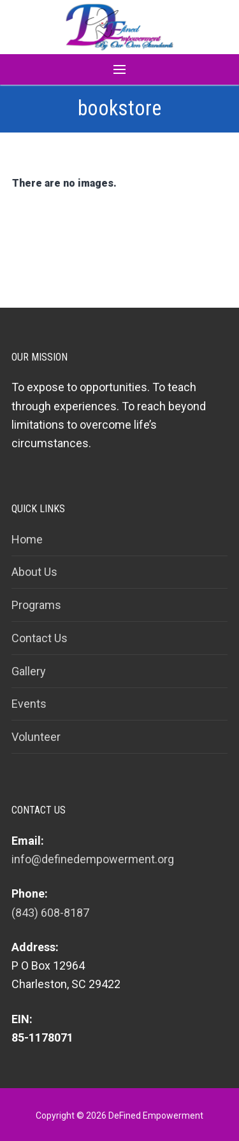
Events (29, 703)
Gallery (28, 671)
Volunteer (36, 736)
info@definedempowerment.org (92, 859)
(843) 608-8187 (50, 912)
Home (27, 539)
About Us (34, 571)
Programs (36, 605)
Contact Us (39, 638)
